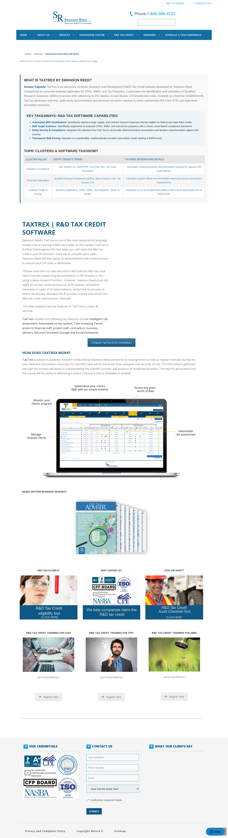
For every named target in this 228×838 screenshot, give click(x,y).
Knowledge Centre (92, 35)
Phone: (152, 13)
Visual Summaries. (87, 332)
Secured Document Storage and (55, 332)
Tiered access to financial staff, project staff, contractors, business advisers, (62, 328)
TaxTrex (27, 319)
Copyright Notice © (89, 831)
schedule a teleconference (183, 35)
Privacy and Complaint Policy (45, 831)
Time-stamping (84, 323)
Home (23, 35)
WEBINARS (149, 35)
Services (64, 35)
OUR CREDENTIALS (43, 746)
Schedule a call (203, 3)
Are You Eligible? (175, 3)
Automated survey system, (56, 323)
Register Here (48, 697)
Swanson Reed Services (81, 61)
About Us (43, 35)
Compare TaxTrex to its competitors (111, 342)
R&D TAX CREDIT (124, 35)
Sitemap (120, 831)
